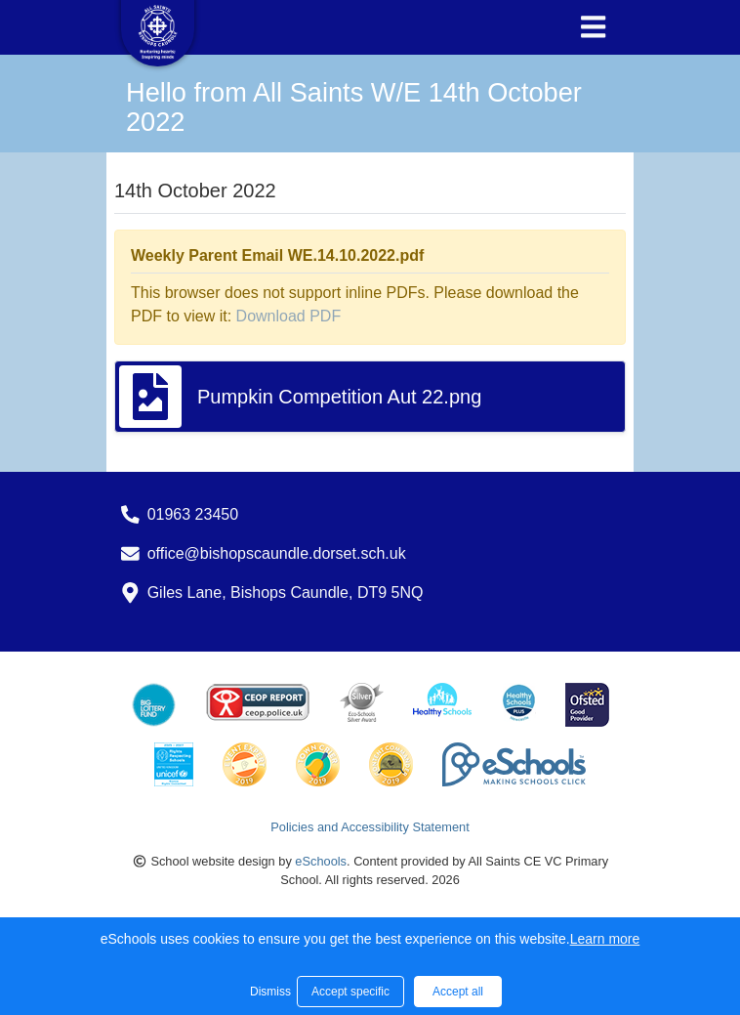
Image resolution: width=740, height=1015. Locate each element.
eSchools (321, 861)
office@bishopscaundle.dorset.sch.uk (276, 553)
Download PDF (289, 316)
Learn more (605, 939)
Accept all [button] (457, 991)
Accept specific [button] (350, 991)
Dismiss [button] (268, 991)
